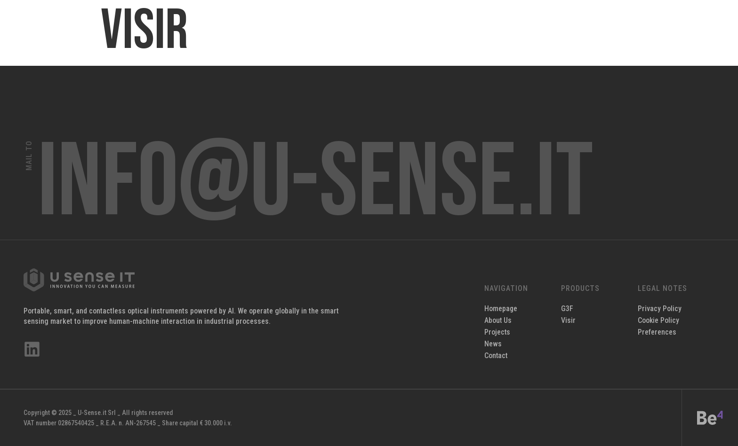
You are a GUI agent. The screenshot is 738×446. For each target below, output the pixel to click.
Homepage (501, 308)
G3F (567, 308)
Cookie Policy (659, 320)
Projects (497, 332)
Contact (496, 355)
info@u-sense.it (316, 183)
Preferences (657, 332)
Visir (568, 320)
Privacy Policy (660, 308)
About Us (498, 320)
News (493, 343)
